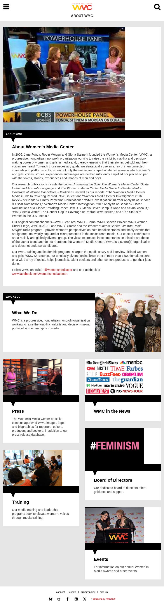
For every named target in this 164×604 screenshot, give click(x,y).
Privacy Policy (88, 592)
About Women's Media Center (43, 146)
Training (20, 502)
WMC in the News (112, 411)
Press (18, 411)
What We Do (24, 312)
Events (101, 559)
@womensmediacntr (58, 270)
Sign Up (104, 592)
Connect (60, 592)
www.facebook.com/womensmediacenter (39, 273)
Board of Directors (113, 480)
